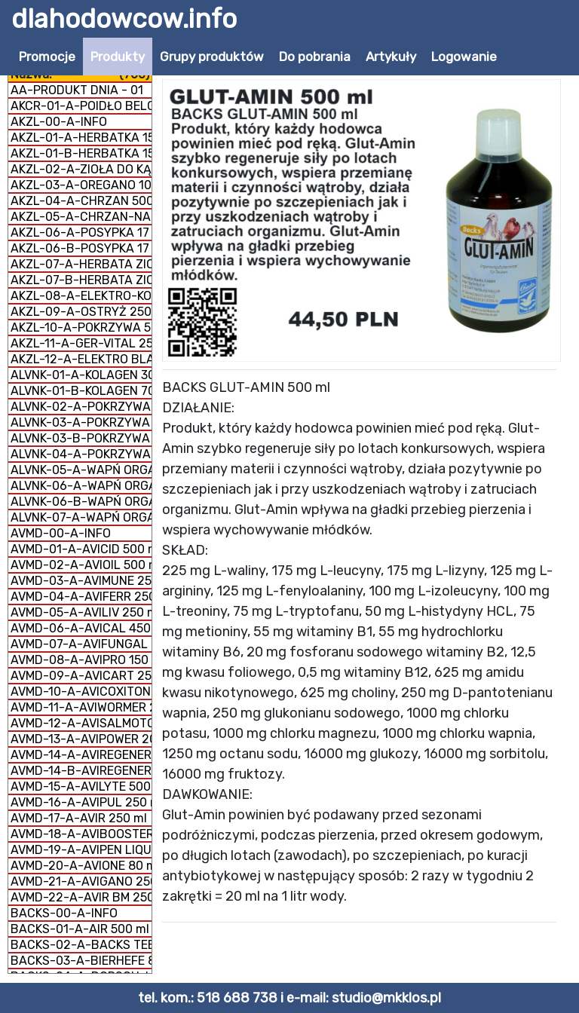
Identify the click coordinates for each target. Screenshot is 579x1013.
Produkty (117, 56)
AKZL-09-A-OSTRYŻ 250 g (81, 312)
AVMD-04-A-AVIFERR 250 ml (81, 596)
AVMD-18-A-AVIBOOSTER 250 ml (81, 834)
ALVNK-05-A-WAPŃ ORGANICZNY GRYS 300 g (81, 470)
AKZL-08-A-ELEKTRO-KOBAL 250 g (81, 296)
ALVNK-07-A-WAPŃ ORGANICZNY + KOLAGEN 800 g (81, 517)
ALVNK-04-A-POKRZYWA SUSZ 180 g (81, 454)
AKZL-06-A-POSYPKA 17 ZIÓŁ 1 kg (81, 232)
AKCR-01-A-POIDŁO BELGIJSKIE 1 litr (81, 106)
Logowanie (464, 56)
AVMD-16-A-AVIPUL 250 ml (81, 802)
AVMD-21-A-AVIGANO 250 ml (81, 881)
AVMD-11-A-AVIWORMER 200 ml (81, 707)
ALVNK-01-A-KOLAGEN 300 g (81, 375)
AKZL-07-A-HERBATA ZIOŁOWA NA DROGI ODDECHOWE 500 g (81, 264)
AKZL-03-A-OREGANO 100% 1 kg (81, 185)
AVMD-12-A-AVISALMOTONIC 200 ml (81, 723)
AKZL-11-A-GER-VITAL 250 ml (81, 343)
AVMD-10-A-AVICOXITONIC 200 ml (81, 691)
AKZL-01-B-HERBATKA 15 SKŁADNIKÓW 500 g (81, 153)
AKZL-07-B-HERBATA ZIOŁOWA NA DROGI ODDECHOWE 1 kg (81, 280)
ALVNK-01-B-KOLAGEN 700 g (81, 391)
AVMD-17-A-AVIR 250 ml (79, 818)
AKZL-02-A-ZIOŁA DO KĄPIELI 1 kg (81, 169)
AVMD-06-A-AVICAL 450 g (81, 628)
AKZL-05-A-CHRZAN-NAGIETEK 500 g (81, 217)
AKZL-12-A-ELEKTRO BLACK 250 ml (81, 359)
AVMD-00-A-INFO (61, 533)
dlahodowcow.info (124, 19)
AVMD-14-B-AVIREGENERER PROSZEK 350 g (81, 771)
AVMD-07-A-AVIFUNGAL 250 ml (81, 644)
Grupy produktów (212, 56)
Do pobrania (315, 56)
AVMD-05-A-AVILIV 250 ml (81, 612)
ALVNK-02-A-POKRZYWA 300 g (81, 406)
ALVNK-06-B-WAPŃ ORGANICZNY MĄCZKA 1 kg (81, 501)
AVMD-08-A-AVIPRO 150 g (81, 660)
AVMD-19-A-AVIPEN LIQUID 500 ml (81, 850)
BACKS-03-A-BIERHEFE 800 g (81, 960)
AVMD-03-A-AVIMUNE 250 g (81, 581)
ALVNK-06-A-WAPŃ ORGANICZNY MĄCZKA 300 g (81, 486)
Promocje (47, 56)
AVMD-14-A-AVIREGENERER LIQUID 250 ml (81, 755)
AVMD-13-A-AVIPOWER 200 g (81, 739)
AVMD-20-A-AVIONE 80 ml (81, 865)
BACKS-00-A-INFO (64, 913)
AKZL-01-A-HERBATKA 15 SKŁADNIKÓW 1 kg (81, 137)
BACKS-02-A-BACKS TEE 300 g (81, 945)
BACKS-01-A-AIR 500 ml (80, 929)
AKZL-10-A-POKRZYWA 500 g (81, 327)
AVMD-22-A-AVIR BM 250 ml (81, 897)
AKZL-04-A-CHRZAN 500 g (81, 201)
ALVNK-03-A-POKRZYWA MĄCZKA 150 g (81, 422)
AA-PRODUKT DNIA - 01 (77, 90)
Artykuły (391, 56)
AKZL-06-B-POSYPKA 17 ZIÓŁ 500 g (81, 248)
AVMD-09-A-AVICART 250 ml (81, 676)
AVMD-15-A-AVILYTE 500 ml (81, 786)
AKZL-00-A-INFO (59, 122)
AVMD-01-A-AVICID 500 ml (81, 549)
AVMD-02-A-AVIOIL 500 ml (81, 565)
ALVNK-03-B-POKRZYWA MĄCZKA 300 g (81, 438)
